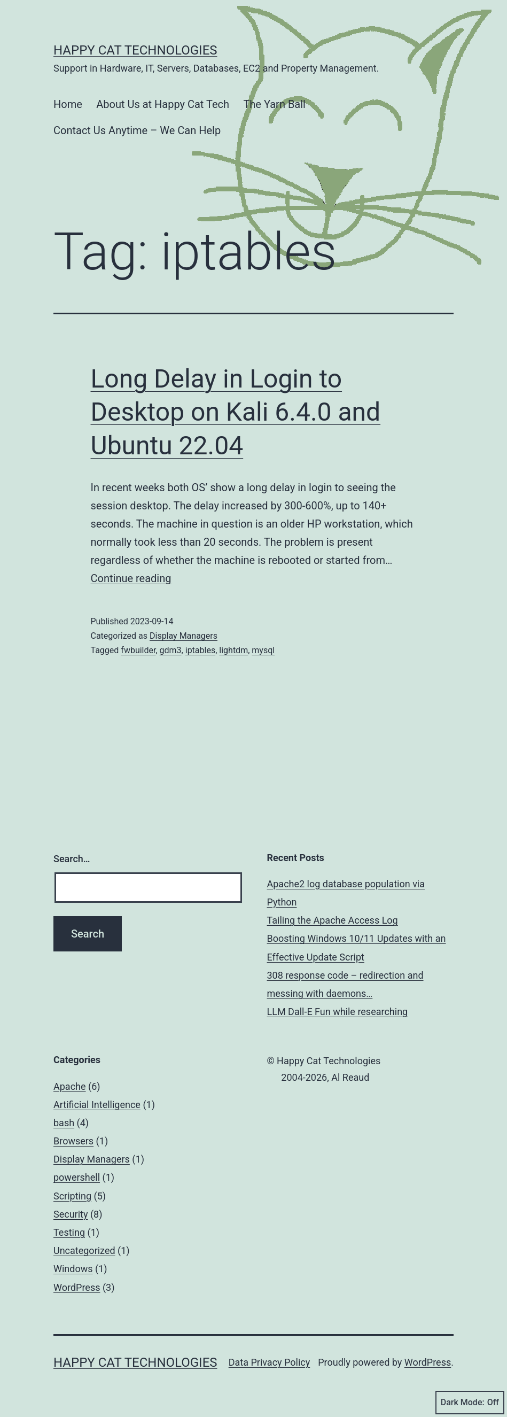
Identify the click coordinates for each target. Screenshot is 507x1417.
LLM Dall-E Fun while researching (337, 1011)
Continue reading (131, 578)
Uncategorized (84, 1250)
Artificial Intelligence (97, 1104)
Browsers (73, 1141)
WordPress (76, 1287)
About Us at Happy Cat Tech (162, 104)
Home (67, 104)
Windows (73, 1268)
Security (70, 1214)
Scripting (72, 1196)
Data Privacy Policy (269, 1362)
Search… (71, 858)
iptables (200, 650)
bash (63, 1122)
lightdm (233, 650)
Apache (69, 1086)
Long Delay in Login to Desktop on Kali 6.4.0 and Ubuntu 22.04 (236, 412)
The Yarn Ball (274, 104)
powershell (76, 1177)
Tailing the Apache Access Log (332, 920)
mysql (263, 650)
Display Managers (183, 636)
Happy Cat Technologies (135, 50)
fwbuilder (138, 650)
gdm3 (171, 650)
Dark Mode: (470, 1402)
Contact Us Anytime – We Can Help (137, 130)
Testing (69, 1232)
